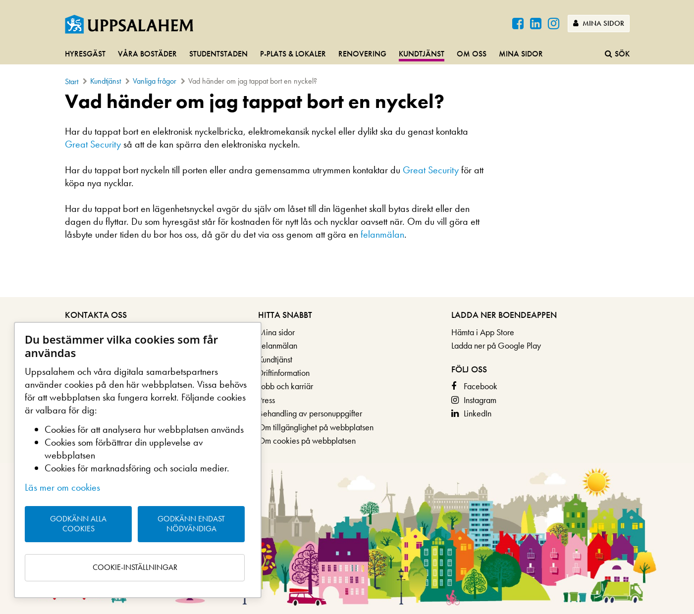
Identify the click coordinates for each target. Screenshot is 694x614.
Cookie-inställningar (135, 567)
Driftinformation (284, 372)
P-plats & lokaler (293, 54)
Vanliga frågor (154, 81)
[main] (347, 170)
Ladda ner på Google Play (496, 345)
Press (266, 400)
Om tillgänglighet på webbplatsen (316, 427)
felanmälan (382, 234)
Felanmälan (277, 345)
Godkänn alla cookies (78, 523)
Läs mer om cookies (62, 487)
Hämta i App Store (482, 332)
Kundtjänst (421, 54)
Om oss (471, 54)
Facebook (480, 386)
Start (71, 81)
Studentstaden (218, 54)
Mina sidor (598, 23)
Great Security (93, 144)
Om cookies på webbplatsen (307, 440)
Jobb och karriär (285, 386)
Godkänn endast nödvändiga (191, 523)
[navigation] (347, 54)
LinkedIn (477, 413)
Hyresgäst (85, 54)
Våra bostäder (147, 54)
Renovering (362, 54)
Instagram (480, 400)
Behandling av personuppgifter (310, 413)
